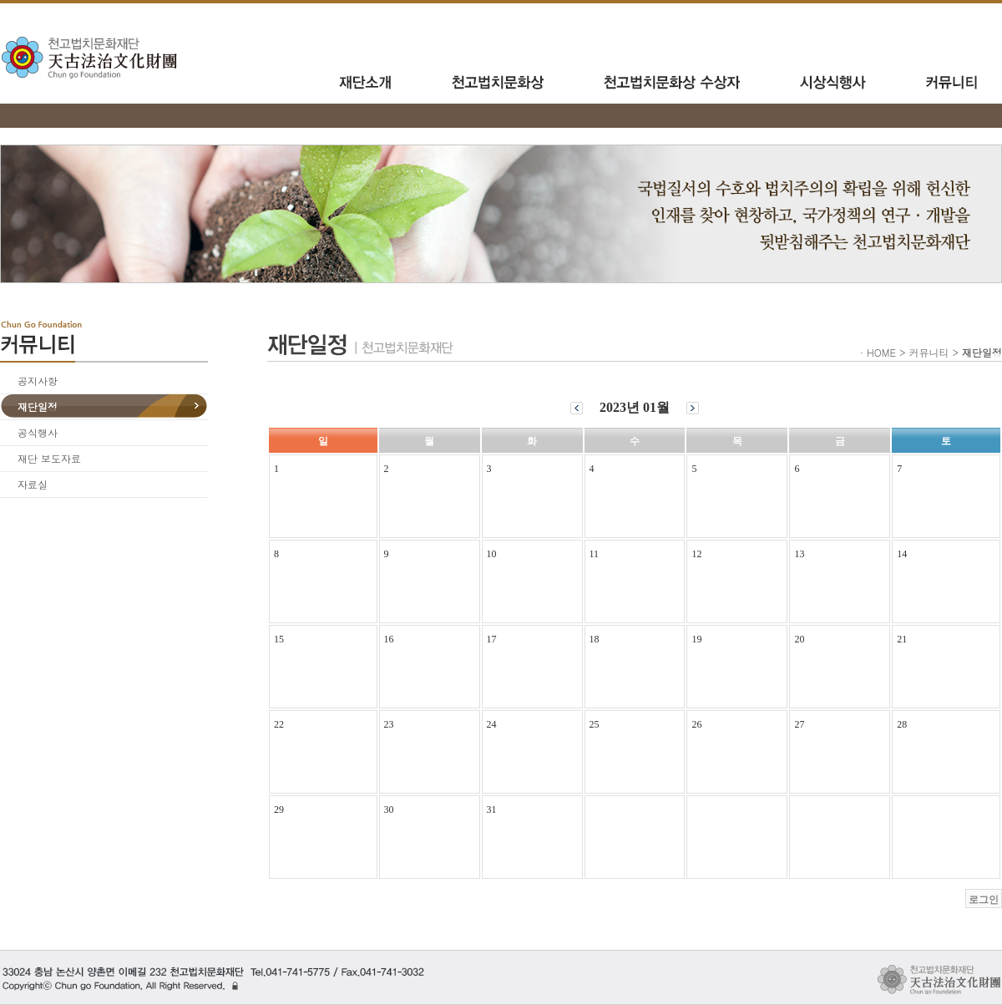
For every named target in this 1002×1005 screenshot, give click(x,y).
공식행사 (38, 432)
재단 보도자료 (49, 458)
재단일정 (38, 406)
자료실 (33, 484)
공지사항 (38, 380)
